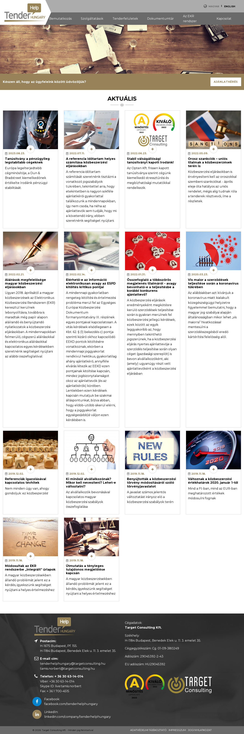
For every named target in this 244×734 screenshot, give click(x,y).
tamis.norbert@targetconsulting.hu (67, 668)
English (229, 6)
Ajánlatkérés (226, 81)
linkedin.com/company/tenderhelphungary (77, 717)
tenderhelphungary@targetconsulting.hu (72, 663)
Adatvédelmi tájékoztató (148, 730)
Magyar (214, 6)
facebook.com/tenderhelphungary (71, 704)
